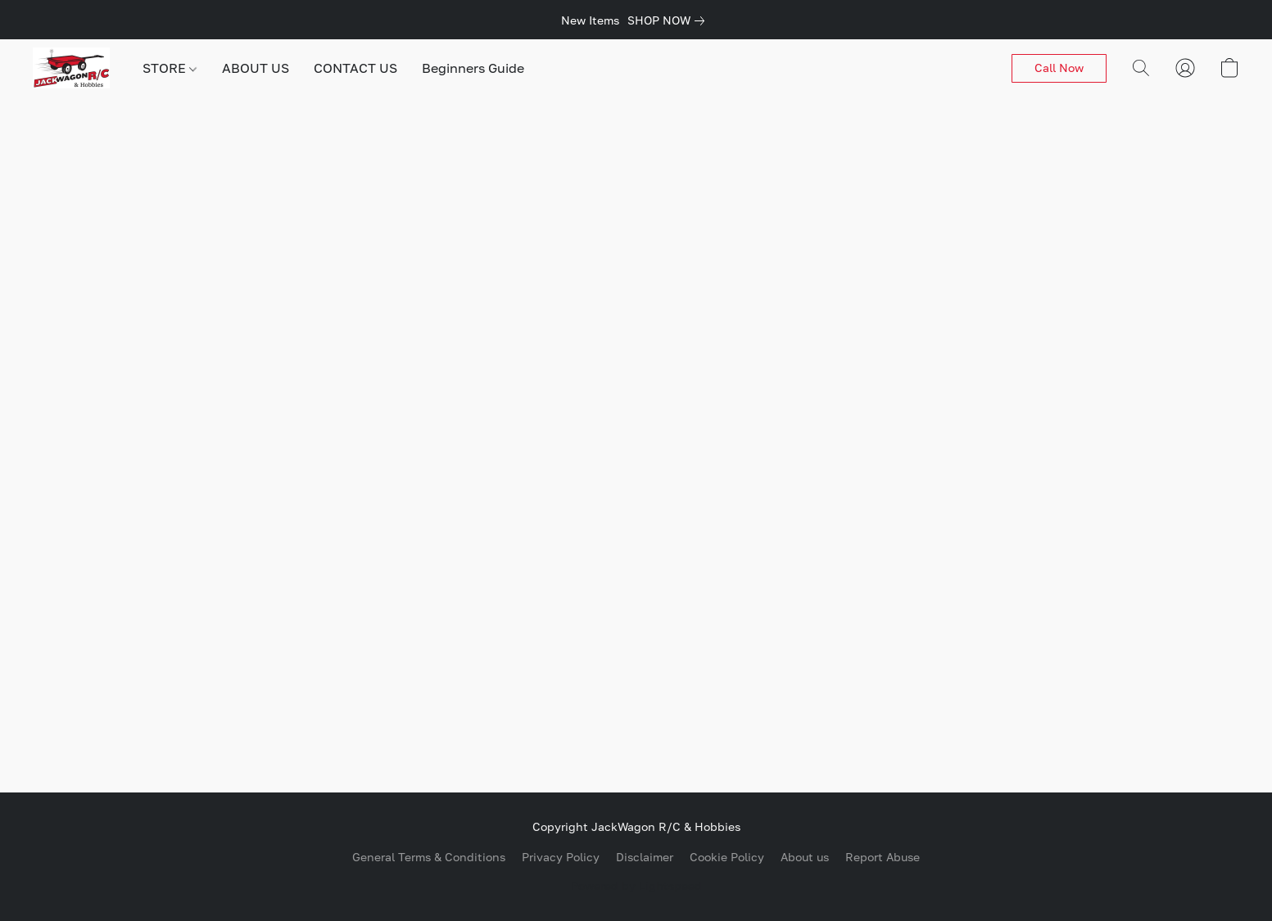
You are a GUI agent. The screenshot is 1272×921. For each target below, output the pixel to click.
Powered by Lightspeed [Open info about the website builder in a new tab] (636, 885)
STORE (170, 68)
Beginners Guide (473, 68)
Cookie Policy (727, 857)
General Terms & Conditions (428, 857)
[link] (669, 20)
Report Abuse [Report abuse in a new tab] (882, 857)
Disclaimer (644, 857)
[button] (71, 67)
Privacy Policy (561, 857)
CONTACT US (355, 68)
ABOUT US (255, 68)
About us (805, 857)
